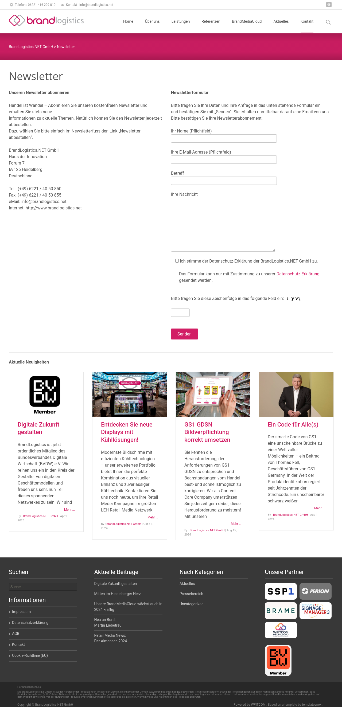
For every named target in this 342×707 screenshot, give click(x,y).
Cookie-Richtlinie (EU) (30, 655)
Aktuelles (281, 26)
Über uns (152, 26)
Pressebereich (191, 594)
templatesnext (312, 704)
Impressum (21, 612)
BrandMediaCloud (247, 26)
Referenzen (210, 26)
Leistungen (181, 26)
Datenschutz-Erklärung (298, 273)
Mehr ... (69, 509)
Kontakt (307, 26)
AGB (15, 633)
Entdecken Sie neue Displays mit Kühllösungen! (127, 432)
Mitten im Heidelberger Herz (117, 594)
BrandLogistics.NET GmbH (40, 516)
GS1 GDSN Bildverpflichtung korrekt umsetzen (207, 432)
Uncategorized (192, 604)
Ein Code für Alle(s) (293, 424)
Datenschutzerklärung (30, 622)
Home (128, 26)
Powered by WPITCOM (250, 704)
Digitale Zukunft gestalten (115, 583)
